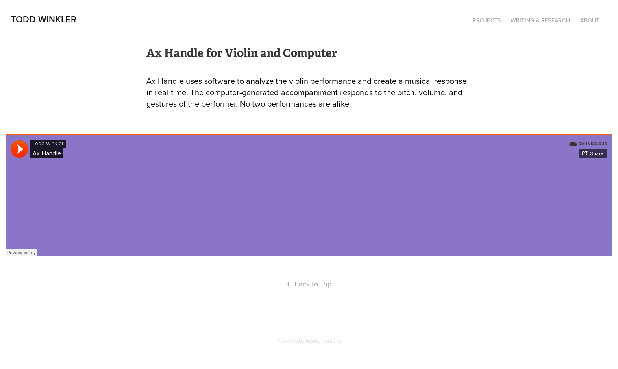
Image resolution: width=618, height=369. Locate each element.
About (589, 20)
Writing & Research (540, 20)
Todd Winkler (43, 19)
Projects (486, 20)
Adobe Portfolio (323, 340)
